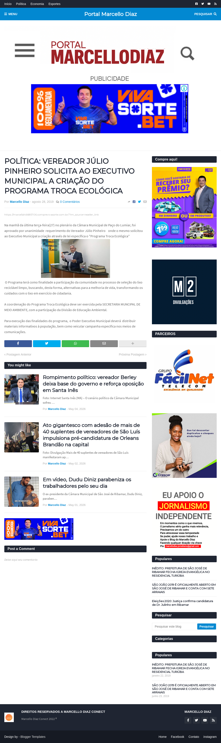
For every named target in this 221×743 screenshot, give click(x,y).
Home (163, 736)
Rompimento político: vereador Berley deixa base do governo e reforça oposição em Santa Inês (93, 383)
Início (7, 4)
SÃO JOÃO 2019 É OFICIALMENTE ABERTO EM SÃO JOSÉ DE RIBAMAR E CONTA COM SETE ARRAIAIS (184, 588)
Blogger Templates (33, 736)
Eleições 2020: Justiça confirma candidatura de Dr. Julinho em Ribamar (182, 602)
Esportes (54, 4)
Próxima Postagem (131, 354)
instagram (210, 736)
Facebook (177, 736)
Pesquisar (203, 14)
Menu (12, 14)
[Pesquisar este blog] (175, 626)
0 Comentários (70, 201)
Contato (193, 736)
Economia (37, 4)
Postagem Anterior (18, 354)
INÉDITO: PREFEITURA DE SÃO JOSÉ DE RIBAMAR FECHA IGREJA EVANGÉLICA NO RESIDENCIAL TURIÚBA (181, 572)
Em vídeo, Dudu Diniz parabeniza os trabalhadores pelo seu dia (87, 483)
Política (21, 4)
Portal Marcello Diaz (110, 14)
